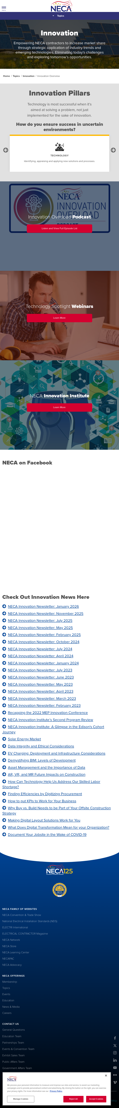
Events (6, 994)
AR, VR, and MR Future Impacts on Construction (46, 774)
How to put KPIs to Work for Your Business (42, 801)
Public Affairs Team (13, 1061)
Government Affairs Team (17, 1068)
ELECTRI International (15, 927)
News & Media (11, 1006)
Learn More (72, 319)
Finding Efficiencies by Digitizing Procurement (45, 794)
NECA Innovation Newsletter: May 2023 (40, 684)
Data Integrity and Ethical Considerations (41, 746)
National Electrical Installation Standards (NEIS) (29, 921)
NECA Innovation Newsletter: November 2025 (45, 613)
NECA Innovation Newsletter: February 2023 (44, 705)
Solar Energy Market (24, 739)
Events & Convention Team (18, 1049)
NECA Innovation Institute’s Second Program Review (50, 720)
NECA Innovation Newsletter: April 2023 (40, 691)
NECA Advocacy (12, 965)
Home (6, 76)
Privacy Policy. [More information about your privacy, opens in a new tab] (56, 1091)
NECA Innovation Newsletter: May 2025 (40, 628)
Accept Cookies (96, 1099)
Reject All (73, 1099)
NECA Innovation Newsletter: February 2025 (44, 634)
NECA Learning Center (15, 952)
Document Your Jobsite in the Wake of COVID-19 (47, 834)
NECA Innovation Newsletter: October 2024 (43, 642)
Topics (60, 15)
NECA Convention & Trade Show (21, 915)
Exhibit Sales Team (13, 1055)
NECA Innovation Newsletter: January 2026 (43, 606)
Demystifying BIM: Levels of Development (42, 760)
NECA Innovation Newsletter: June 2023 (41, 677)
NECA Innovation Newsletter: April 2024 (40, 656)
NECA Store (9, 946)
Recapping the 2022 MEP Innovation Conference (48, 712)
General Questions (13, 1029)
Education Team (11, 1036)
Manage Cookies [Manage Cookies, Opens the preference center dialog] (20, 1099)
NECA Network (11, 940)
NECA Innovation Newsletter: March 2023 (42, 698)
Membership (9, 981)
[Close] (106, 1075)
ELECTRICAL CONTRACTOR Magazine (25, 933)
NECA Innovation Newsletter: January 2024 (43, 663)
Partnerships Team (13, 1042)
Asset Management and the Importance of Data (46, 767)
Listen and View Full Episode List (67, 230)
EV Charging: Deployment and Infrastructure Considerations (56, 753)
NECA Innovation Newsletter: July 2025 (40, 620)
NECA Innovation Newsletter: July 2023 (40, 670)
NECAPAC (8, 958)
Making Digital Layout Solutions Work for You (44, 820)
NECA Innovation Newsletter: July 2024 (40, 649)
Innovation (28, 76)
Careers (6, 1013)
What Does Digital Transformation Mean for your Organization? (58, 827)
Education (8, 1000)
